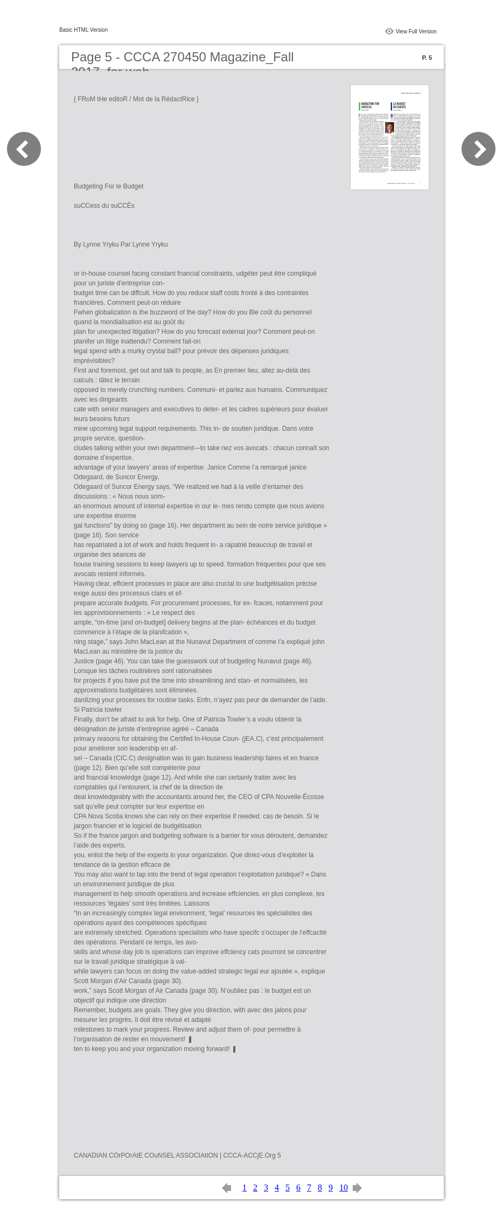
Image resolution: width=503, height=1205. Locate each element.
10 (343, 1187)
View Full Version (416, 31)
